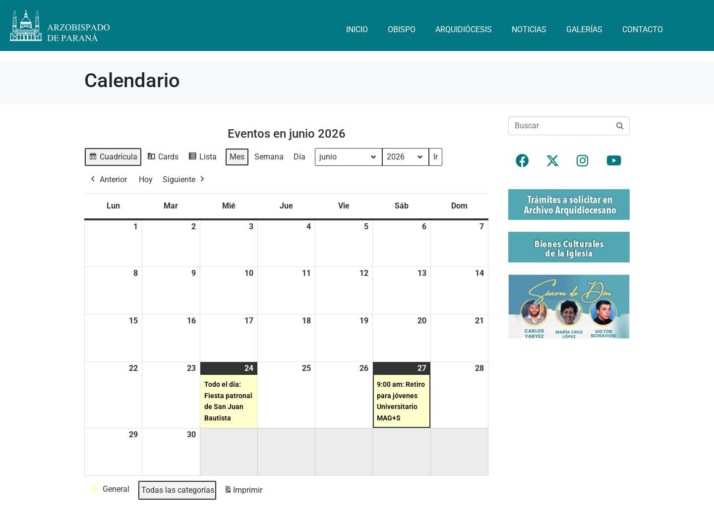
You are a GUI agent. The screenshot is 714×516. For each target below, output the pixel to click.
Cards (162, 158)
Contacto (642, 29)
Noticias (529, 29)
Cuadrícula (112, 158)
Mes (237, 156)
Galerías (584, 29)
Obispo (402, 29)
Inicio (357, 29)
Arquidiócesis (463, 29)
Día (299, 156)
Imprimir (243, 491)
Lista (202, 158)
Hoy (146, 179)
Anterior (108, 179)
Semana (269, 156)
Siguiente (184, 179)
